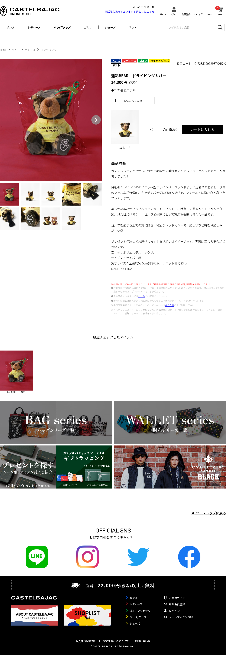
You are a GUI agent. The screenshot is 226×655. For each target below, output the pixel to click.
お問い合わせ (142, 641)
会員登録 (186, 14)
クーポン (210, 14)
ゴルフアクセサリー (141, 610)
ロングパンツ (48, 50)
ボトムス (30, 50)
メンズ (11, 27)
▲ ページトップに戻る (208, 512)
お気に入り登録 (133, 100)
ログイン (174, 14)
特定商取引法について (115, 641)
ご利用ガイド (177, 598)
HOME (3, 50)
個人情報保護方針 (86, 641)
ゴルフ (88, 27)
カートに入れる (202, 129)
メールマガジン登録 (181, 617)
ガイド (163, 14)
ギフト (133, 27)
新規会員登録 (177, 604)
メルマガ (198, 14)
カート (221, 10)
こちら (141, 296)
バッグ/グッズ (62, 27)
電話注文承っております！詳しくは (129, 11)
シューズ (110, 27)
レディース (34, 27)
